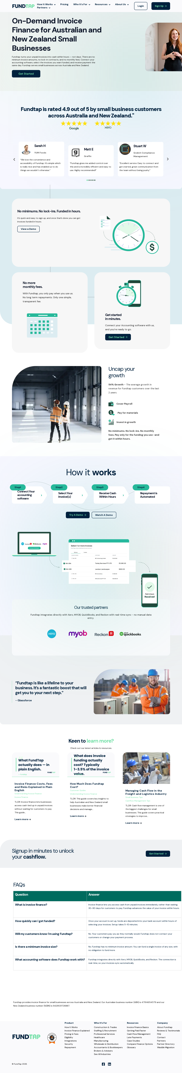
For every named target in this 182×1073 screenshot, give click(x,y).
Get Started (156, 853)
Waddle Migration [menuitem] (165, 1047)
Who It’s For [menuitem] (100, 1023)
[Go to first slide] (167, 159)
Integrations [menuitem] (71, 1040)
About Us (122, 4)
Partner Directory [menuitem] (166, 1044)
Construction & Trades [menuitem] (105, 1027)
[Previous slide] (14, 159)
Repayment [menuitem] (70, 1047)
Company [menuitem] (162, 1023)
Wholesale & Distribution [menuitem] (106, 1044)
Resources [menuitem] (132, 1023)
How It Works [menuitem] (71, 1027)
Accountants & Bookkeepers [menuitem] (108, 1047)
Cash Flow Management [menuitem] (138, 1034)
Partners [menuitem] (161, 1040)
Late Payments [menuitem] (134, 1037)
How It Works (46, 4)
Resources (102, 4)
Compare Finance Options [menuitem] (140, 1044)
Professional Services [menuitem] (104, 1034)
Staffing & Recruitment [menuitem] (105, 1030)
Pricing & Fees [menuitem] (71, 1034)
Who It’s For (81, 4)
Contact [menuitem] (161, 1037)
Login (141, 6)
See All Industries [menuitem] (102, 1054)
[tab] (87, 180)
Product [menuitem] (69, 1023)
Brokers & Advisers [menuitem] (103, 1050)
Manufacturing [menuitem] (101, 1040)
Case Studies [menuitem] (133, 1040)
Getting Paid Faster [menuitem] (136, 1030)
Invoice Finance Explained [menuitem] (77, 1030)
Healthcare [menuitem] (99, 1037)
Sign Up (159, 6)
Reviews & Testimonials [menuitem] (168, 1030)
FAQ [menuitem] (159, 1034)
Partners (43, 7)
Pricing (64, 4)
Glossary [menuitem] (131, 1047)
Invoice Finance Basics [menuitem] (138, 1027)
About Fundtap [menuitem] (164, 1027)
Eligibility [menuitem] (69, 1037)
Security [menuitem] (69, 1044)
